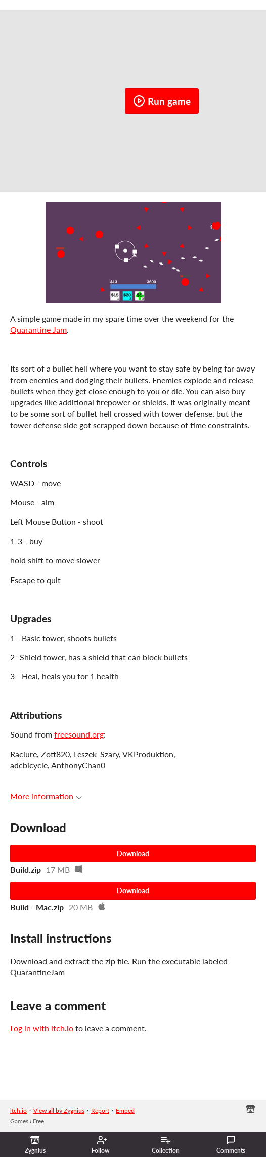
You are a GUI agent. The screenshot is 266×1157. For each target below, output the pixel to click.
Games (19, 1121)
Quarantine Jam (38, 329)
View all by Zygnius (58, 1110)
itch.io (18, 1110)
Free (38, 1121)
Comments (230, 1144)
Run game (162, 101)
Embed (125, 1110)
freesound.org (79, 734)
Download (133, 853)
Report (100, 1110)
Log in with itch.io (41, 1028)
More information (46, 796)
